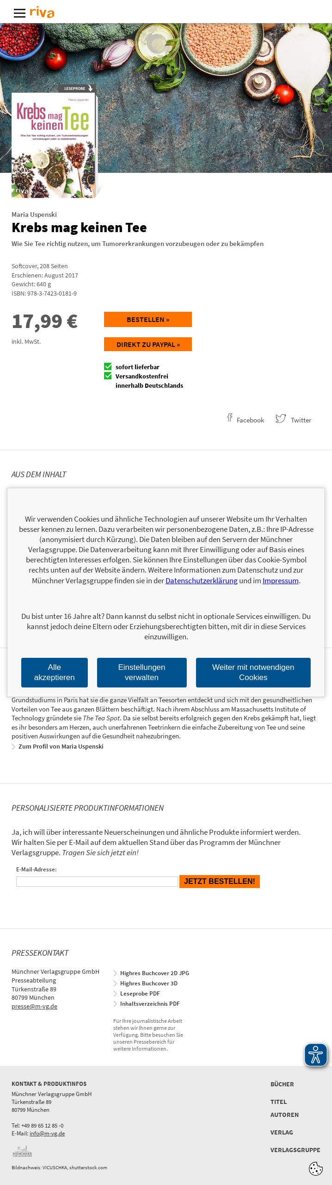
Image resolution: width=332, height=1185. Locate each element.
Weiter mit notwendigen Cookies (253, 672)
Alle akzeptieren (54, 672)
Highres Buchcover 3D (149, 983)
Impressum (281, 580)
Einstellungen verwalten (141, 672)
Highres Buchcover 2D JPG (154, 973)
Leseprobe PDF (140, 993)
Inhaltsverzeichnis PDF (150, 1004)
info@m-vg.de (47, 1133)
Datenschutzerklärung (202, 580)
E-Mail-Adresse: (36, 869)
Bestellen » (148, 319)
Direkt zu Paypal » (148, 344)
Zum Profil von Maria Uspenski (61, 746)
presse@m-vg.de (34, 1006)
